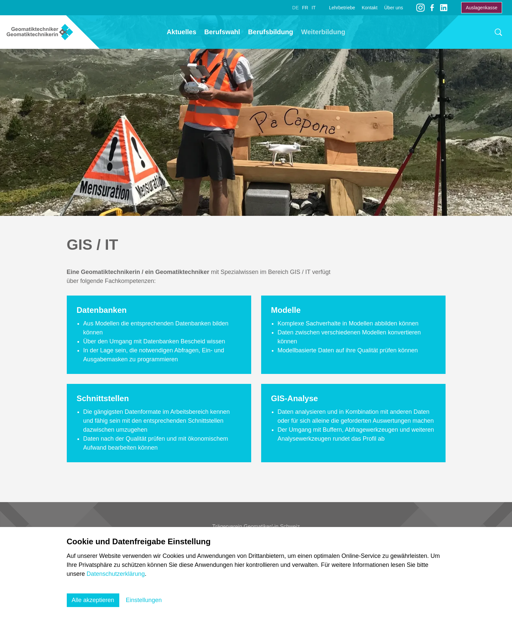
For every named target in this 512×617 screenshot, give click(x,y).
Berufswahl (222, 32)
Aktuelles (181, 32)
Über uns (393, 7)
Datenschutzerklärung (116, 574)
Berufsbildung (270, 32)
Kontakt (369, 7)
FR (305, 7)
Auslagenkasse (481, 7)
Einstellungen (144, 600)
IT (314, 7)
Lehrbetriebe (342, 7)
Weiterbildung (323, 32)
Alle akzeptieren (93, 600)
